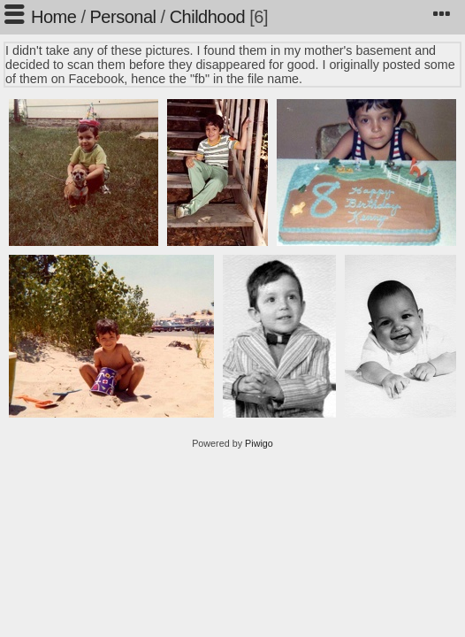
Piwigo (259, 443)
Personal (123, 17)
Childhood (208, 17)
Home (53, 17)
